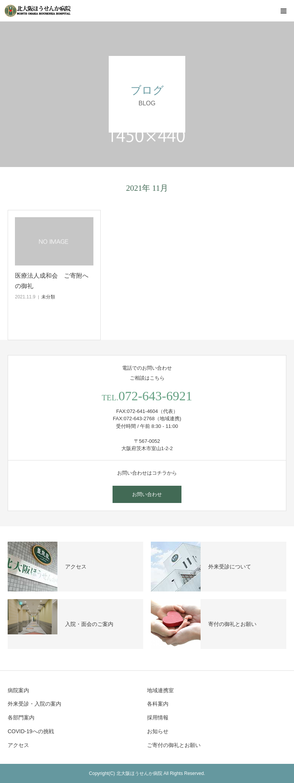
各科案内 (157, 704)
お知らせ (157, 731)
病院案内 (18, 690)
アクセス (18, 745)
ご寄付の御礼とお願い (174, 745)
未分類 (48, 297)
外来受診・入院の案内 (34, 704)
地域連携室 (160, 690)
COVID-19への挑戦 (31, 731)
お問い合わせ (147, 494)
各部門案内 (21, 717)
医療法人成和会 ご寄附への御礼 (51, 280)
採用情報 (157, 717)
